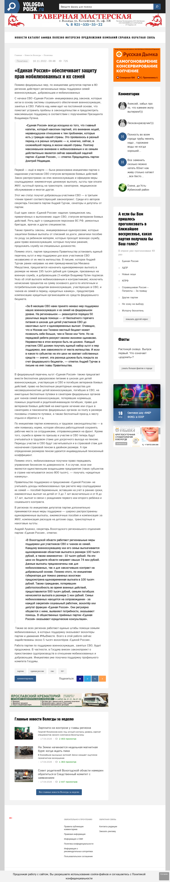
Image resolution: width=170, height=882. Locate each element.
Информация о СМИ (73, 839)
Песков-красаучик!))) (141, 123)
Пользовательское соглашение (78, 856)
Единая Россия (37, 671)
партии (20, 671)
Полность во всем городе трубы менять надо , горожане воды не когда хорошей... (141, 142)
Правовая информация (74, 834)
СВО (52, 671)
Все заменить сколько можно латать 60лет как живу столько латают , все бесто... (141, 168)
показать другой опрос (137, 319)
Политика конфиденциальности (78, 844)
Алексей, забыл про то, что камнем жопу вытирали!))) (141, 107)
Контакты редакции (108, 826)
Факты (123, 339)
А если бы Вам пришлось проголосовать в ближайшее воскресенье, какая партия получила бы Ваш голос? (135, 229)
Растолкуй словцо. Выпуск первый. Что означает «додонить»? (134, 353)
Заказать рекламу (107, 831)
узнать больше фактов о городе (137, 368)
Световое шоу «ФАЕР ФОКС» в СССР (139, 414)
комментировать (25, 678)
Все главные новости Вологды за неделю (59, 792)
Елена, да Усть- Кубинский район (138, 187)
